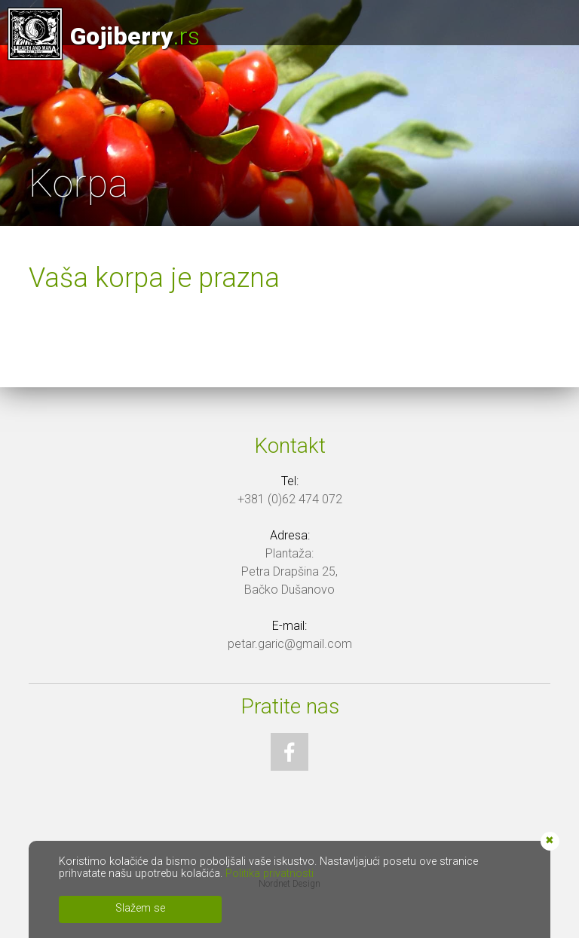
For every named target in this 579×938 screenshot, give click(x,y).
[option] (289, 113)
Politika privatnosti (269, 873)
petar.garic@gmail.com (290, 644)
